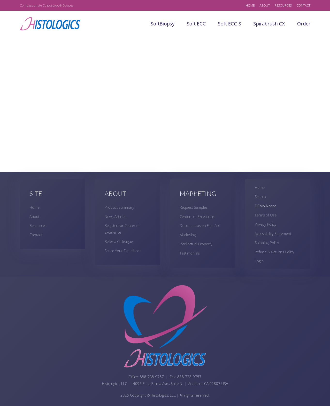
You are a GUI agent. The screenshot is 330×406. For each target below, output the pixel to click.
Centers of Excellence (197, 216)
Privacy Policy (265, 224)
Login (259, 260)
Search (260, 196)
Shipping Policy (267, 242)
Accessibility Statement (273, 233)
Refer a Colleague (119, 241)
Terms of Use (265, 215)
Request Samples (193, 207)
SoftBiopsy (163, 23)
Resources (283, 5)
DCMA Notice (265, 205)
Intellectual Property (196, 243)
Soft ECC (196, 23)
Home (250, 5)
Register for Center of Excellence (122, 229)
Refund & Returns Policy (274, 251)
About (265, 5)
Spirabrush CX (269, 23)
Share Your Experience (123, 250)
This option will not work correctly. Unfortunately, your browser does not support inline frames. (165, 104)
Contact (303, 5)
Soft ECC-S (229, 23)
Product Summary (119, 207)
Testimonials (190, 253)
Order (303, 23)
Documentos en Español (200, 225)
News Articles (115, 216)
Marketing (188, 234)
